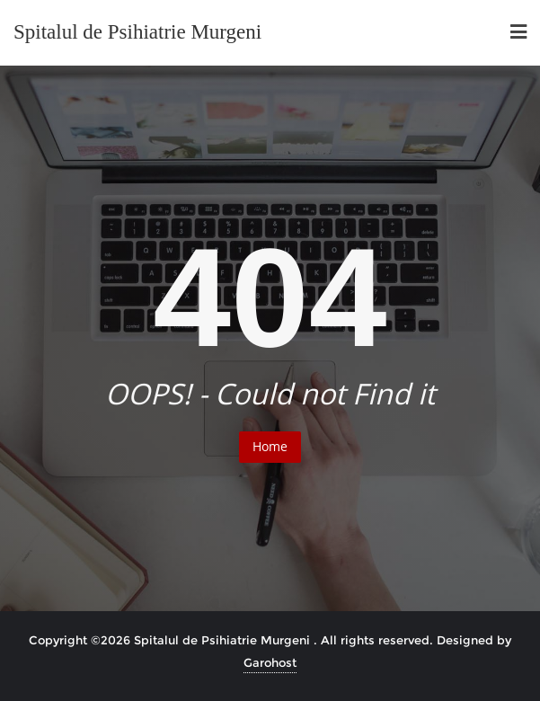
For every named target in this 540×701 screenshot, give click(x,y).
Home (270, 446)
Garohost (270, 662)
